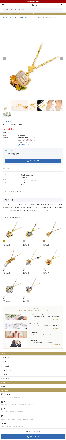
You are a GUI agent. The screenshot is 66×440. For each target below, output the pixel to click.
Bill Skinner (9, 121)
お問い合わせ (5, 378)
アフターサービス (6, 370)
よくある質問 (5, 366)
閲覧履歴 (3, 386)
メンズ (55, 13)
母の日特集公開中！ (33, 1)
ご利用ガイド (5, 361)
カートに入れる (33, 161)
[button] (4, 58)
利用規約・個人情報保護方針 (33, 431)
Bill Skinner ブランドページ (13, 191)
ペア (33, 13)
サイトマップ (5, 374)
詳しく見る (55, 319)
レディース (11, 13)
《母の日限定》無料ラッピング (14, 154)
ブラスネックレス (6, 244)
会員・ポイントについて (8, 357)
